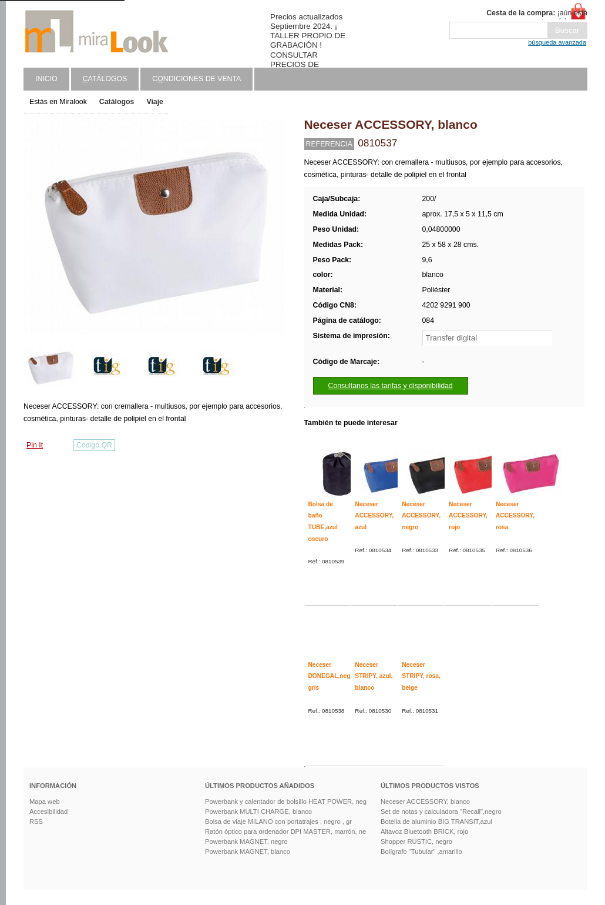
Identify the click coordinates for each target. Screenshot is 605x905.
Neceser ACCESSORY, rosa (515, 515)
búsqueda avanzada (557, 42)
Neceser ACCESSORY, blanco (425, 801)
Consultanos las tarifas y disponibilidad (390, 386)
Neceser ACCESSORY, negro (421, 515)
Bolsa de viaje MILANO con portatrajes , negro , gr (278, 821)
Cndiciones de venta (196, 79)
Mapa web (44, 801)
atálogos (105, 79)
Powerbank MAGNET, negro (246, 841)
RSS (36, 821)
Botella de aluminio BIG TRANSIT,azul (436, 821)
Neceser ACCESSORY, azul (374, 515)
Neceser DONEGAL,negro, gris (333, 676)
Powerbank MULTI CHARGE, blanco (258, 811)
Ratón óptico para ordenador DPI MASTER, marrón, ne (285, 831)
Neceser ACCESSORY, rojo (468, 515)
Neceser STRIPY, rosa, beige (421, 676)
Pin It (34, 445)
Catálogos (117, 102)
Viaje (154, 102)
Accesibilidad (48, 811)
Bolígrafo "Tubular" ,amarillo (421, 851)
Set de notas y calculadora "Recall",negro (441, 811)
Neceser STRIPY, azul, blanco (373, 676)
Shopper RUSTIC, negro (416, 841)
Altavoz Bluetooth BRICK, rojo (424, 831)
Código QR (94, 445)
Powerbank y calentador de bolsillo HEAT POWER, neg (286, 801)
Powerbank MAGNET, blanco (247, 851)
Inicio (46, 79)
